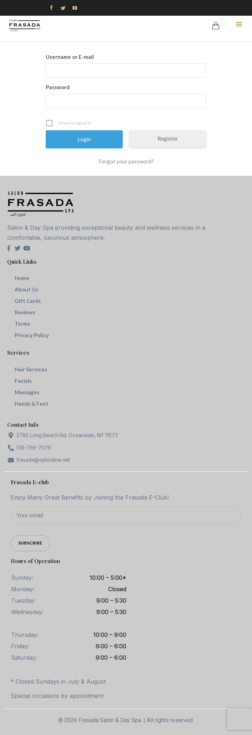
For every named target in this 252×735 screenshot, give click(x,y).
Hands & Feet (32, 403)
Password (58, 87)
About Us (26, 289)
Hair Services (31, 369)
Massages (27, 392)
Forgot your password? (126, 161)
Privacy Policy (32, 335)
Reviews (25, 312)
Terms (22, 323)
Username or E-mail (70, 57)
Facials (23, 380)
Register (167, 138)
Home (22, 278)
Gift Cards (28, 301)
